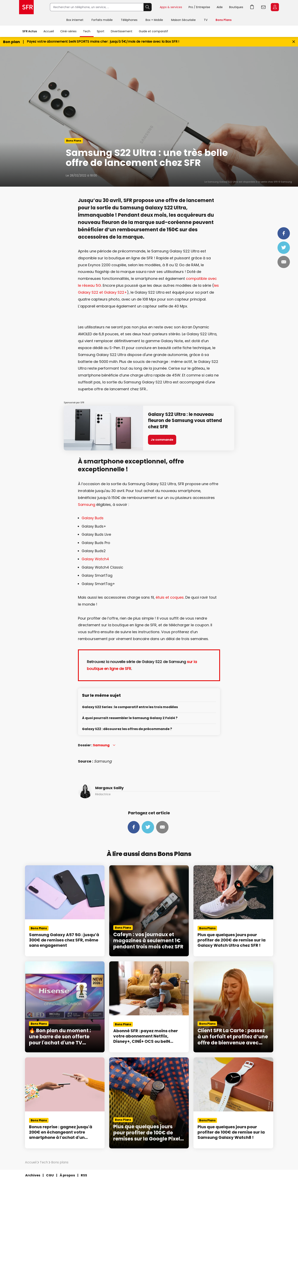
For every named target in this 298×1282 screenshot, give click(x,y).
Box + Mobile (154, 20)
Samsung (86, 504)
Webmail (263, 7)
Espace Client (274, 7)
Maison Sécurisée (183, 20)
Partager (283, 233)
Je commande (162, 440)
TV (205, 20)
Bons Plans (224, 20)
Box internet (74, 20)
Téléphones (129, 20)
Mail (283, 262)
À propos (67, 1175)
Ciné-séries (68, 31)
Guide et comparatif (153, 31)
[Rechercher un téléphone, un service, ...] (97, 7)
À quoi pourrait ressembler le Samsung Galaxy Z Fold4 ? (129, 718)
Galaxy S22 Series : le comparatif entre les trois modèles (130, 707)
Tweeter (283, 247)
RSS (84, 1175)
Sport (100, 31)
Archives (32, 1175)
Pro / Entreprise (199, 7)
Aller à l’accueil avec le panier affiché (252, 7)
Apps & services (171, 7)
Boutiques (236, 7)
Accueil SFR (26, 7)
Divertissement (121, 31)
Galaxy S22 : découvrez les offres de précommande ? (127, 729)
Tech (86, 31)
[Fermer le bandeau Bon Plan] (293, 41)
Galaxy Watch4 (95, 559)
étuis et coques (170, 597)
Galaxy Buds (93, 518)
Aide (220, 7)
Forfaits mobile (102, 20)
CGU (50, 1175)
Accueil (48, 31)
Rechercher (148, 7)
